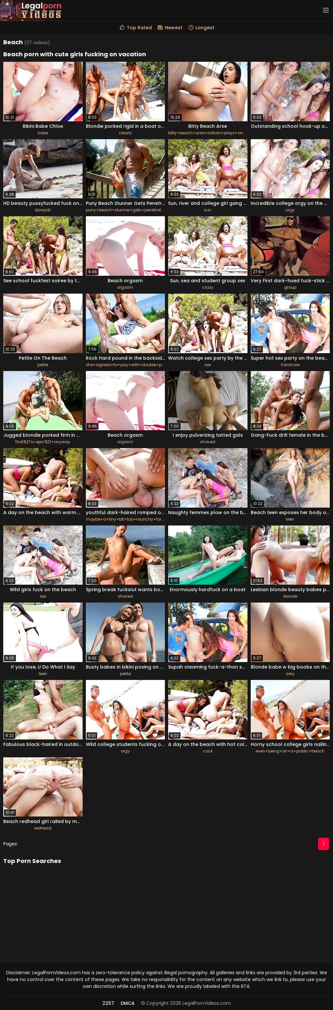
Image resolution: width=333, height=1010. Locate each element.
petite (42, 364)
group (290, 287)
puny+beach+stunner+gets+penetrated (126, 210)
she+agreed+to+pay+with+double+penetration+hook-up (144, 364)
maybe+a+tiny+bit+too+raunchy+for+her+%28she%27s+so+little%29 (155, 519)
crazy (207, 287)
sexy (290, 673)
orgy (290, 210)
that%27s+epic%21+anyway (42, 442)
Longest (201, 27)
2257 (108, 1003)
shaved (207, 442)
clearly (125, 133)
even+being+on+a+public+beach (290, 751)
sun (207, 210)
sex (208, 364)
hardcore (290, 364)
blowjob (43, 210)
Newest (169, 27)
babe (43, 133)
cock (208, 751)
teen (290, 519)
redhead (42, 828)
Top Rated (135, 27)
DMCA (128, 1003)
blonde (290, 596)
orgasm (125, 287)
